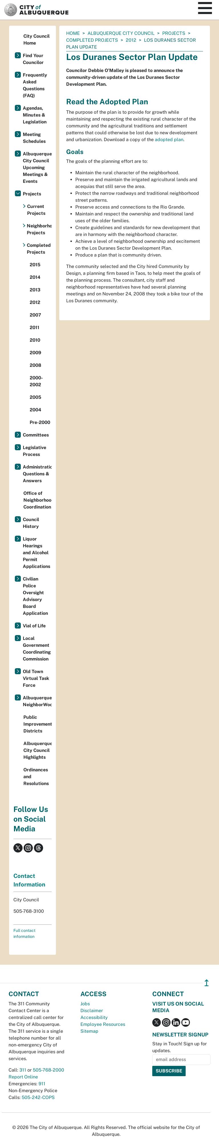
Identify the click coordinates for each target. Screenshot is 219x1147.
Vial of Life (34, 625)
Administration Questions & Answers (37, 473)
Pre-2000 (40, 422)
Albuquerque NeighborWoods (37, 701)
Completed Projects (92, 40)
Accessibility (94, 1017)
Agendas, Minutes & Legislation (34, 115)
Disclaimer (91, 1010)
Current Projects (36, 210)
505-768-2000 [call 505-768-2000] (48, 1070)
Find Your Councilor (33, 59)
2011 (34, 327)
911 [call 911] (41, 1083)
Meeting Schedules (34, 138)
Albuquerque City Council (121, 33)
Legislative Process (34, 451)
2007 (35, 315)
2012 (131, 40)
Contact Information (29, 880)
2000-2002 (36, 381)
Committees (36, 435)
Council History (31, 523)
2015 (35, 264)
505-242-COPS (38, 1097)
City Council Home (36, 39)
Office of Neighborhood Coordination (37, 500)
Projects (173, 33)
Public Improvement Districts (37, 724)
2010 (35, 340)
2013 (35, 290)
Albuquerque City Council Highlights (37, 750)
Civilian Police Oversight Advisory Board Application (35, 596)
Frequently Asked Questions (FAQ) (35, 85)
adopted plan (169, 139)
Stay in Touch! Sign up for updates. (179, 1047)
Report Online (23, 1077)
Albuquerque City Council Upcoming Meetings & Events (37, 167)
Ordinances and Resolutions (36, 776)
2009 (35, 352)
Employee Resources (102, 1024)
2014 (35, 277)
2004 (35, 410)
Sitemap (89, 1031)
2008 (35, 365)
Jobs (85, 1003)
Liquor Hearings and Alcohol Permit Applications (36, 552)
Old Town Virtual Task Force (36, 678)
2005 (35, 397)
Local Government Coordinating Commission (37, 649)
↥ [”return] (206, 983)
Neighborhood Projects (39, 229)
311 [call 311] (22, 1070)
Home (73, 33)
